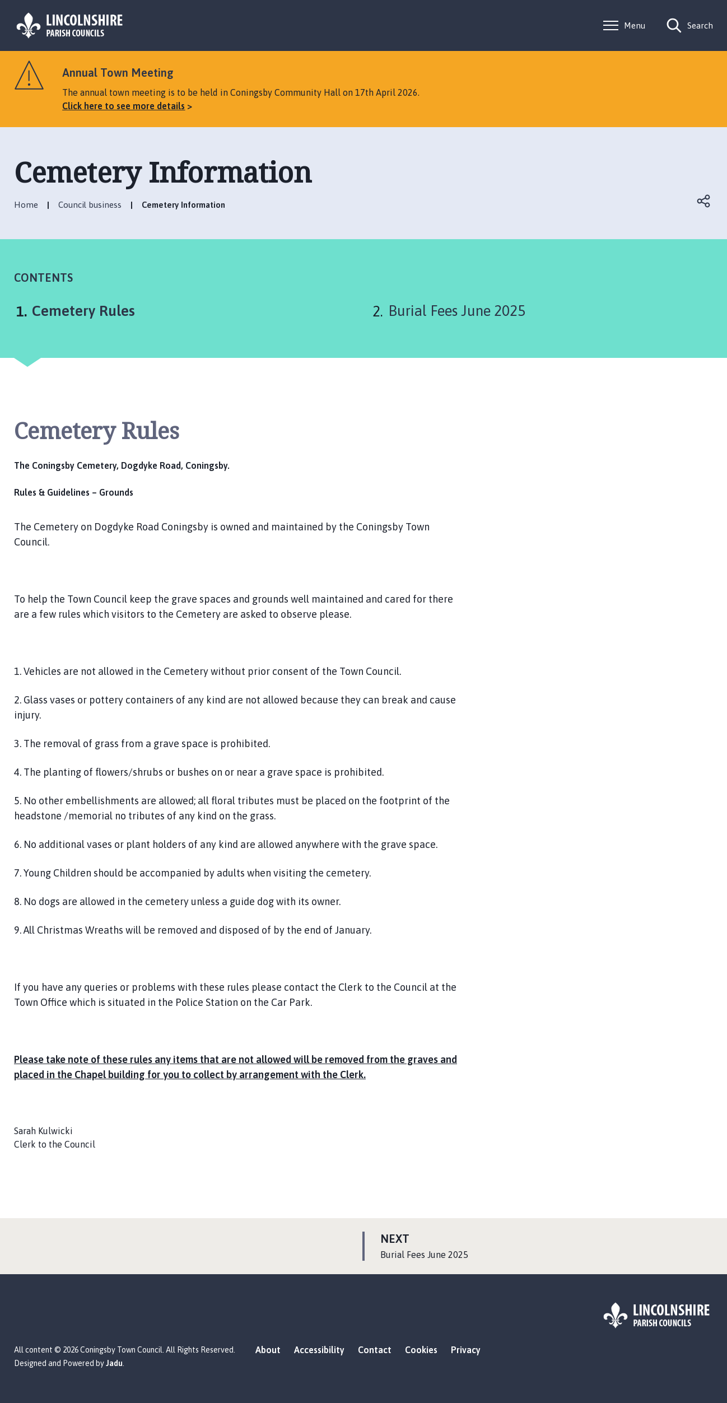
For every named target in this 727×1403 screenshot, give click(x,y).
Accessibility (319, 1350)
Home (26, 204)
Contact (375, 1350)
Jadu (114, 1363)
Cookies (421, 1350)
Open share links (704, 201)
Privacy (466, 1350)
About (268, 1350)
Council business (90, 204)
